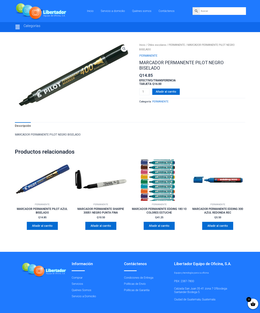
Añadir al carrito (166, 91)
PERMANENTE (177, 44)
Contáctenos (167, 11)
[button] (17, 27)
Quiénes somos (141, 11)
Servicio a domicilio (113, 11)
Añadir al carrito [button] (42, 225)
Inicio (90, 11)
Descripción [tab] (23, 125)
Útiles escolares (157, 44)
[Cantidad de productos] (144, 92)
